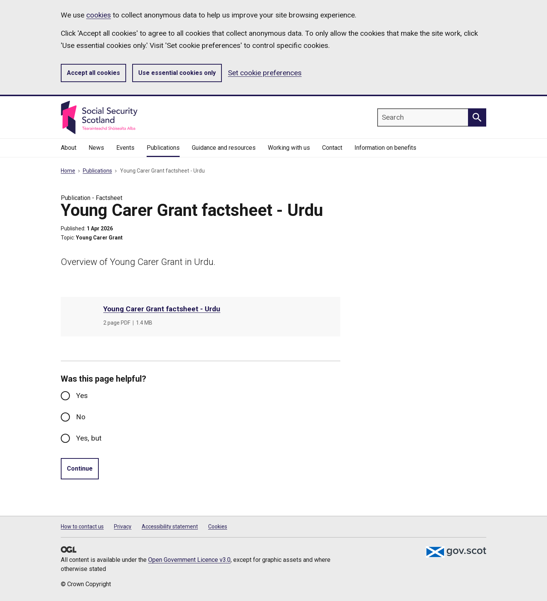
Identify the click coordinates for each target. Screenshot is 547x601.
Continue (80, 468)
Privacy (122, 526)
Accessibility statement (170, 526)
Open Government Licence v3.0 (189, 559)
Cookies (217, 526)
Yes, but (88, 438)
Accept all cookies (93, 72)
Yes (82, 395)
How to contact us (82, 526)
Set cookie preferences (265, 72)
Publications (97, 171)
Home (68, 171)
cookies (98, 15)
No (80, 416)
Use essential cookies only (177, 72)
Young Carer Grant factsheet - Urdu (161, 308)
